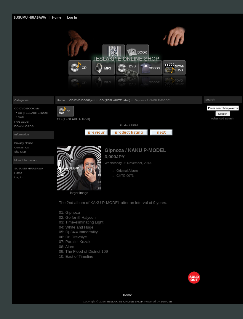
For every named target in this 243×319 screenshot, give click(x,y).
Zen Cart (166, 301)
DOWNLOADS (23, 126)
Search (210, 99)
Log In (72, 17)
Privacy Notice (23, 143)
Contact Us (21, 147)
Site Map (20, 151)
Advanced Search (222, 118)
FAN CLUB (21, 121)
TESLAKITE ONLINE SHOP (124, 301)
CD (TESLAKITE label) (115, 100)
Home (56, 17)
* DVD (19, 117)
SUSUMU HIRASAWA (30, 17)
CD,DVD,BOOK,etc (82, 100)
